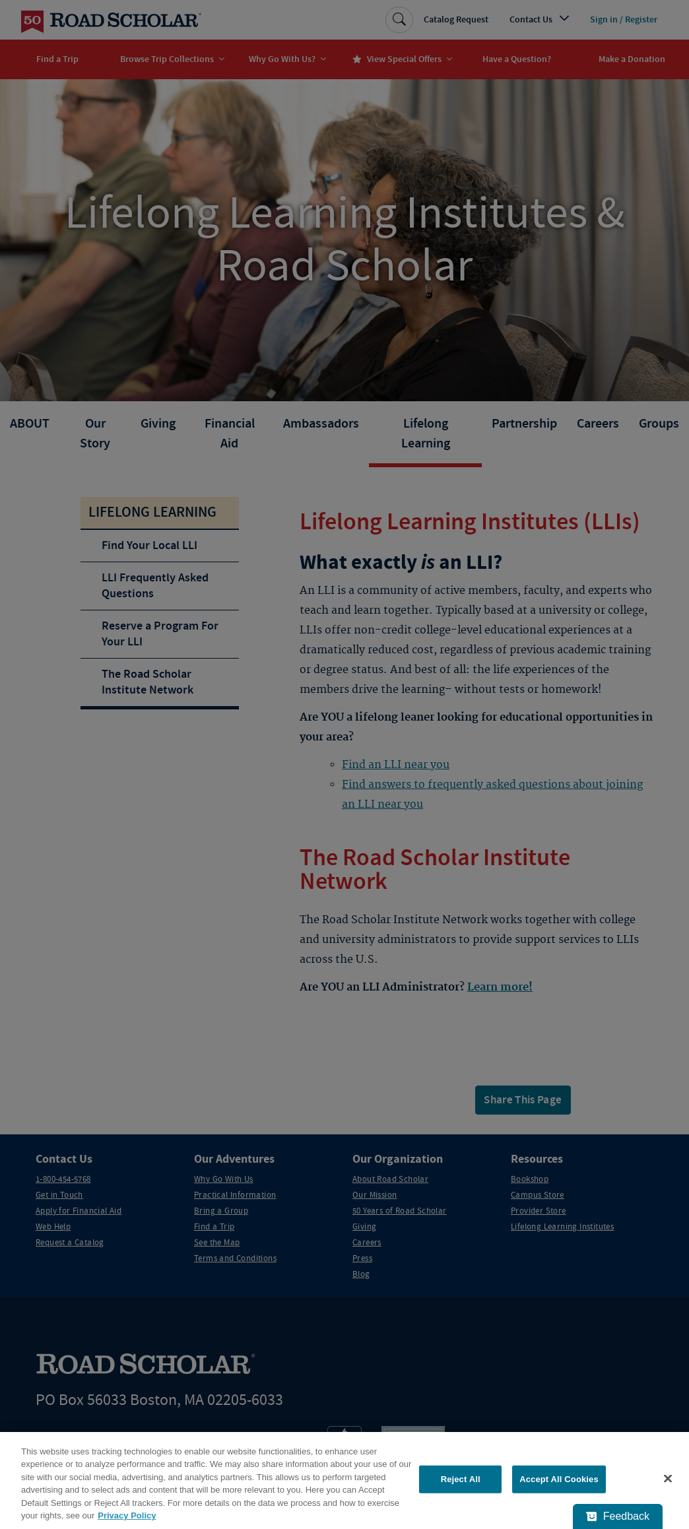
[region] (344, 1480)
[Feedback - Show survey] (618, 1516)
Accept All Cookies (559, 1479)
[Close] (667, 1478)
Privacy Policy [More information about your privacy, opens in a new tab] (127, 1515)
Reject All (460, 1479)
